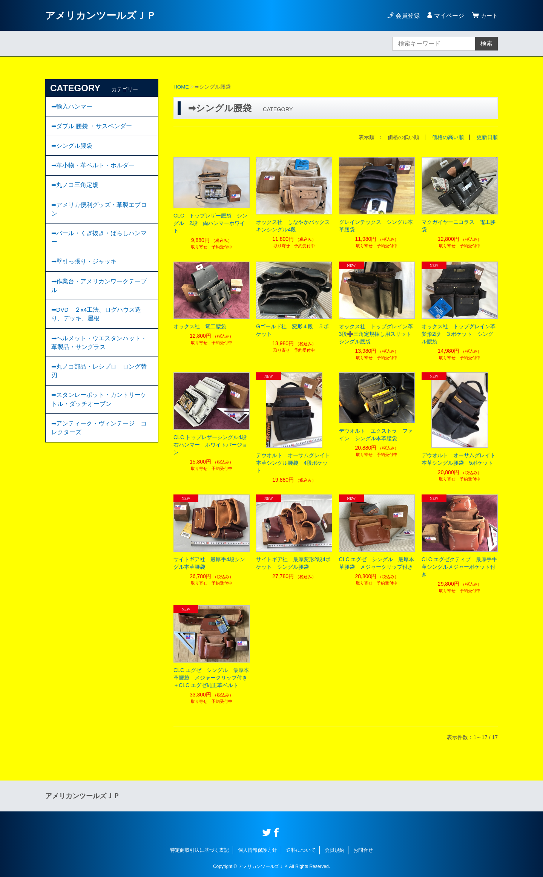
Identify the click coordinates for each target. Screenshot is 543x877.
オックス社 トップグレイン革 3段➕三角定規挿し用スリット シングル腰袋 (377, 333)
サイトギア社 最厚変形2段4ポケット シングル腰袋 (293, 562)
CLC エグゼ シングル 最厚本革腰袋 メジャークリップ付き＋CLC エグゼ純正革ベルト (211, 677)
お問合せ (363, 850)
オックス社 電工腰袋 (199, 326)
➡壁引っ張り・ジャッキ (84, 270)
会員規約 (334, 850)
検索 (486, 43)
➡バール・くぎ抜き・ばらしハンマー (99, 245)
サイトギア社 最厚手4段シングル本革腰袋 (209, 562)
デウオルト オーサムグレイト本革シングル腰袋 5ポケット (458, 458)
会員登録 (406, 15)
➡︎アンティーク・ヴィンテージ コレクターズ (99, 444)
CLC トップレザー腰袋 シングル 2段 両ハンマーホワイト (210, 222)
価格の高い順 (448, 137)
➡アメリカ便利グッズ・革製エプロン (99, 215)
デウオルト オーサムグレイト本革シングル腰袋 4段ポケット (293, 462)
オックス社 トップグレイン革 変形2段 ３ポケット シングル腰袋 (460, 333)
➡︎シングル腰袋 (71, 148)
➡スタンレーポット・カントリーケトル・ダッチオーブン (99, 414)
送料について (301, 850)
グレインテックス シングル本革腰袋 (376, 225)
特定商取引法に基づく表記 (199, 850)
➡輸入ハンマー (71, 107)
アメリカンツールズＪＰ (104, 15)
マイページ (448, 15)
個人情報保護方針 (257, 850)
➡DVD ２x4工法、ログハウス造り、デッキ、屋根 (96, 325)
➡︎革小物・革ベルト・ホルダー (93, 169)
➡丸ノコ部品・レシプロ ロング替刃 (99, 384)
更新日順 (487, 137)
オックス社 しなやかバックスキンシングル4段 (293, 225)
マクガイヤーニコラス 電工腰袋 (458, 225)
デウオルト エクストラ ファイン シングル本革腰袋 (376, 434)
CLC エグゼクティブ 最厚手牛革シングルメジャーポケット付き (459, 566)
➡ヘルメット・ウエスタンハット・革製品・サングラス (99, 355)
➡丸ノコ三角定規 (74, 190)
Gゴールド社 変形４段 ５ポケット (292, 330)
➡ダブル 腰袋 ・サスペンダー (91, 127)
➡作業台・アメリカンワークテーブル (99, 295)
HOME (181, 87)
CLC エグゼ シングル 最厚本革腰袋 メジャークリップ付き (376, 562)
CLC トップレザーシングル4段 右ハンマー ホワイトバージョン (211, 444)
